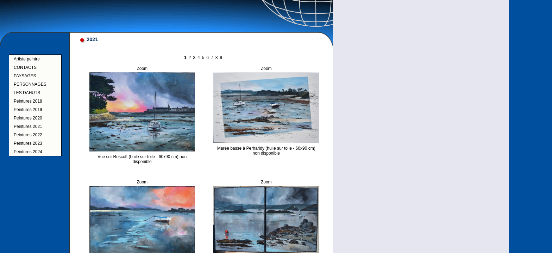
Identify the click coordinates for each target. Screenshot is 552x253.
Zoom (142, 68)
